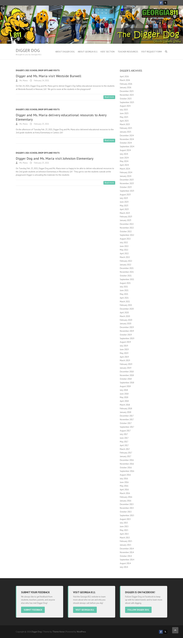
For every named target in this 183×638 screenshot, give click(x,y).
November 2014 (127, 552)
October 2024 (126, 143)
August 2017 (125, 430)
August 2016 (125, 475)
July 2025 (124, 109)
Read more (109, 97)
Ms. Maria (23, 80)
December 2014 (127, 548)
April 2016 (124, 489)
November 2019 (127, 331)
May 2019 (124, 353)
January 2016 (125, 500)
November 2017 (127, 419)
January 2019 (125, 368)
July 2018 (124, 390)
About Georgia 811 (88, 51)
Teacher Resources (128, 51)
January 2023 (125, 220)
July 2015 (124, 522)
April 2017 (124, 445)
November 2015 (127, 508)
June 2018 (124, 393)
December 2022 (127, 224)
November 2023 (127, 183)
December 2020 (127, 309)
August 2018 (125, 386)
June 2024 (124, 157)
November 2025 (127, 95)
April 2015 (124, 534)
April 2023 (124, 209)
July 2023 (124, 198)
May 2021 (124, 294)
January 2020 (125, 323)
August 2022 (125, 238)
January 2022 (125, 264)
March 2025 (125, 124)
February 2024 (126, 172)
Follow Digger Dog (139, 609)
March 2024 (125, 168)
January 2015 (125, 545)
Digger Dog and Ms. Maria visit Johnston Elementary (54, 158)
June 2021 (124, 290)
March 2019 (125, 360)
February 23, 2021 (41, 124)
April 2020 (124, 312)
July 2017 (124, 434)
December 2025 (127, 91)
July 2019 (124, 345)
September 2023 (127, 191)
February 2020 (126, 320)
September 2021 (127, 279)
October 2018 (126, 379)
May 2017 (124, 441)
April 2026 (124, 76)
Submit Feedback (34, 609)
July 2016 (124, 478)
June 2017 (124, 438)
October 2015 (126, 511)
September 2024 (127, 146)
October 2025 (126, 98)
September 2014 (127, 559)
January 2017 (125, 456)
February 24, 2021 (41, 80)
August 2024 (125, 150)
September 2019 (127, 338)
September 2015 (127, 515)
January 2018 (125, 412)
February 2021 (126, 305)
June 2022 (124, 246)
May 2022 (124, 249)
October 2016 (126, 467)
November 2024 (127, 139)
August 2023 (125, 194)
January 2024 (125, 176)
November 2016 (127, 464)
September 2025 (127, 102)
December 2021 (127, 268)
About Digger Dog (65, 51)
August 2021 (125, 283)
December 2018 (127, 371)
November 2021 (127, 272)
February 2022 (126, 261)
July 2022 (124, 242)
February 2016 (126, 497)
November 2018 (127, 375)
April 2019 (124, 357)
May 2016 (124, 486)
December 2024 (127, 135)
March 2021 (125, 301)
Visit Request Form (151, 51)
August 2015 (125, 519)
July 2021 (124, 286)
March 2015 (125, 537)
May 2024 (124, 161)
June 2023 (124, 202)
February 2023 (126, 216)
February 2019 (126, 364)
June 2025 (124, 113)
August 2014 (125, 563)
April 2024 (124, 165)
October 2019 (126, 334)
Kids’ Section (108, 51)
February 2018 (126, 408)
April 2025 (124, 121)
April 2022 (124, 253)
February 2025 (126, 128)
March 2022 (125, 257)
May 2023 (124, 205)
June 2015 (124, 526)
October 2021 (126, 275)
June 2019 (124, 349)
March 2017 (125, 449)
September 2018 (127, 382)
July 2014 (124, 567)
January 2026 (125, 87)
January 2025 (125, 132)
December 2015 (127, 504)
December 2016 (127, 460)
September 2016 (127, 471)
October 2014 (126, 556)
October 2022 (126, 231)
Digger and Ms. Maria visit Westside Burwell (48, 76)
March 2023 (125, 213)
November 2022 (127, 227)
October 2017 (126, 423)
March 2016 (125, 493)
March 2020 (125, 316)
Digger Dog (28, 50)
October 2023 (126, 187)
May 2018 (124, 397)
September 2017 (127, 427)
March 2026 (125, 80)
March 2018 (125, 404)
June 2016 (124, 482)
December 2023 (127, 179)
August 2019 (125, 342)
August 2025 (125, 106)
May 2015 (124, 530)
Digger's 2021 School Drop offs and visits (38, 70)
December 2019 (127, 327)
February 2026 (126, 84)
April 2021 (124, 298)
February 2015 (126, 541)
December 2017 (127, 415)
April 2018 (124, 401)
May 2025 (124, 117)
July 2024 (124, 154)
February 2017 (126, 452)
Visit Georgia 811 (86, 609)
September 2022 (127, 235)
